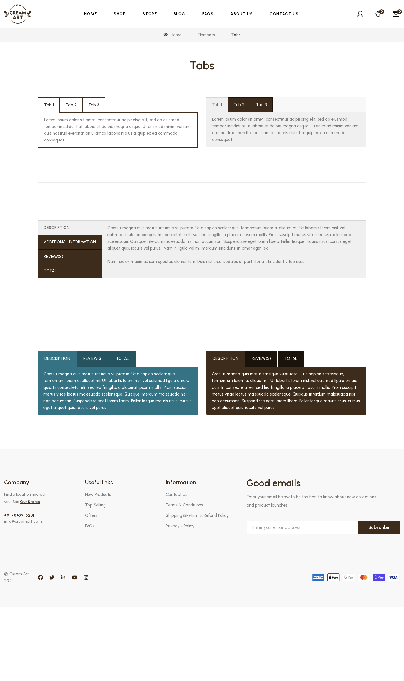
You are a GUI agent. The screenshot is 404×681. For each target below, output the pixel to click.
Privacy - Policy (180, 526)
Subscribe (378, 527)
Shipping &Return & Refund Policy (197, 515)
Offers (91, 515)
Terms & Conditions (184, 505)
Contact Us (176, 494)
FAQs (90, 526)
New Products (98, 494)
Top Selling (95, 505)
